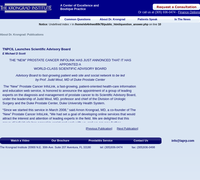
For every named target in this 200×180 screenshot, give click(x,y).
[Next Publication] (127, 128)
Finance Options (189, 12)
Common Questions (77, 19)
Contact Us (141, 140)
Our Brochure (61, 140)
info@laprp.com (183, 140)
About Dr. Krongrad (112, 19)
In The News (182, 19)
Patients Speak (147, 19)
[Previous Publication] (99, 128)
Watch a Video (20, 140)
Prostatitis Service (101, 140)
